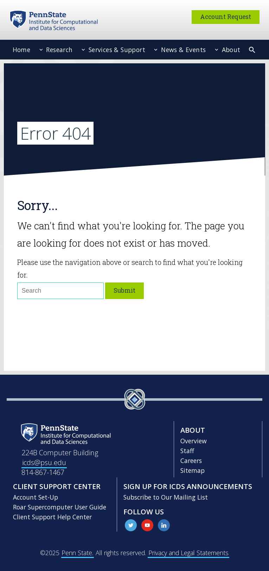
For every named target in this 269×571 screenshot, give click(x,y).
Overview (193, 441)
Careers (191, 460)
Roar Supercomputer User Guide (59, 507)
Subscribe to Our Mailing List (165, 497)
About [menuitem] (230, 49)
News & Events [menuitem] (182, 49)
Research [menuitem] (58, 49)
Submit (124, 290)
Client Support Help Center (52, 517)
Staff (187, 450)
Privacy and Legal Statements (188, 552)
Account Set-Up (35, 497)
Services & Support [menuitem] (116, 49)
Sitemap (192, 470)
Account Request (225, 17)
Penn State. (77, 552)
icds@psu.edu (44, 462)
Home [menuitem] (22, 49)
